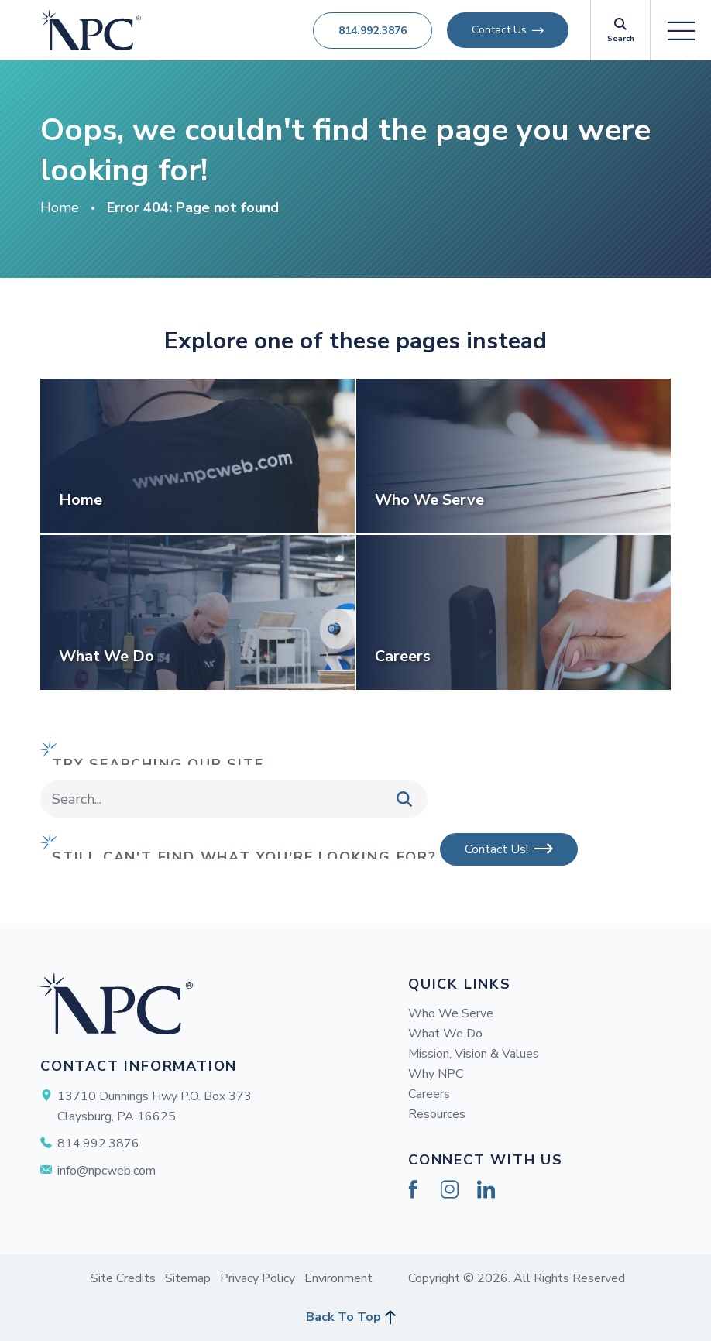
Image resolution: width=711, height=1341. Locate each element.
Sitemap (188, 1278)
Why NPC (435, 1073)
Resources (436, 1114)
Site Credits (123, 1278)
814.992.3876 (372, 30)
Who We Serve (450, 1013)
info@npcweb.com (106, 1170)
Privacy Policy (257, 1278)
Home (59, 207)
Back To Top (343, 1317)
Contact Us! (496, 849)
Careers (429, 1094)
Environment (338, 1278)
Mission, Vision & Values (473, 1053)
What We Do (445, 1033)
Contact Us (499, 29)
